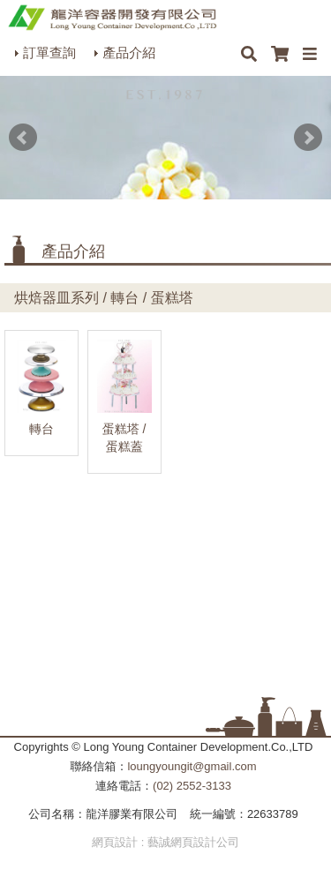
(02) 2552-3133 (192, 785)
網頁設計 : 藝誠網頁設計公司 (165, 842)
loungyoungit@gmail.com (191, 766)
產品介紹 (128, 52)
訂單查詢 (49, 52)
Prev (23, 138)
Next (308, 138)
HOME (112, 17)
